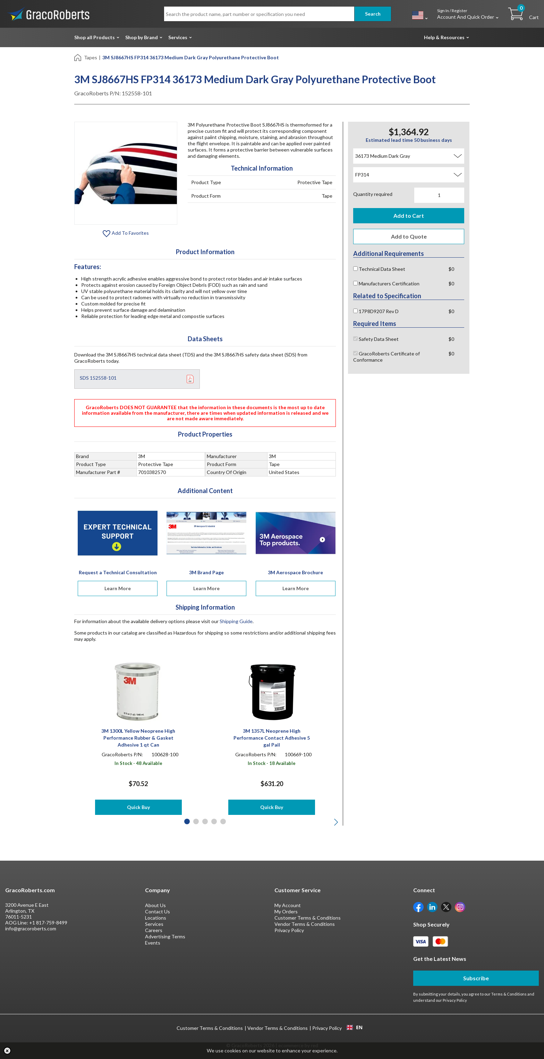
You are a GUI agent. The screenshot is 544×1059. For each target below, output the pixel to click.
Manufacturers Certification (386, 283)
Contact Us (157, 911)
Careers (153, 930)
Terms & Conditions (509, 994)
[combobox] (354, 1027)
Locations (155, 918)
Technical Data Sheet (379, 269)
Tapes (90, 57)
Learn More (117, 588)
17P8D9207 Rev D (376, 311)
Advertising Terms (165, 936)
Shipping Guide (236, 621)
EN (355, 1027)
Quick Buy (138, 807)
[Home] (78, 57)
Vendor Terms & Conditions (304, 924)
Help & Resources (444, 37)
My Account (287, 905)
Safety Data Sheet (376, 339)
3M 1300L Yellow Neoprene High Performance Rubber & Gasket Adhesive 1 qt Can (138, 738)
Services (177, 37)
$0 (451, 269)
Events (152, 943)
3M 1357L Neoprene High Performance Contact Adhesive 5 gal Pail (271, 738)
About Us (155, 905)
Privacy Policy (289, 930)
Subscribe (476, 978)
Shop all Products (94, 37)
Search (373, 14)
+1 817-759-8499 (48, 922)
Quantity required (372, 194)
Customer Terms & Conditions (307, 918)
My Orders (286, 911)
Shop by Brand (141, 37)
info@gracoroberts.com (30, 928)
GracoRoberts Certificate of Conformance (386, 357)
